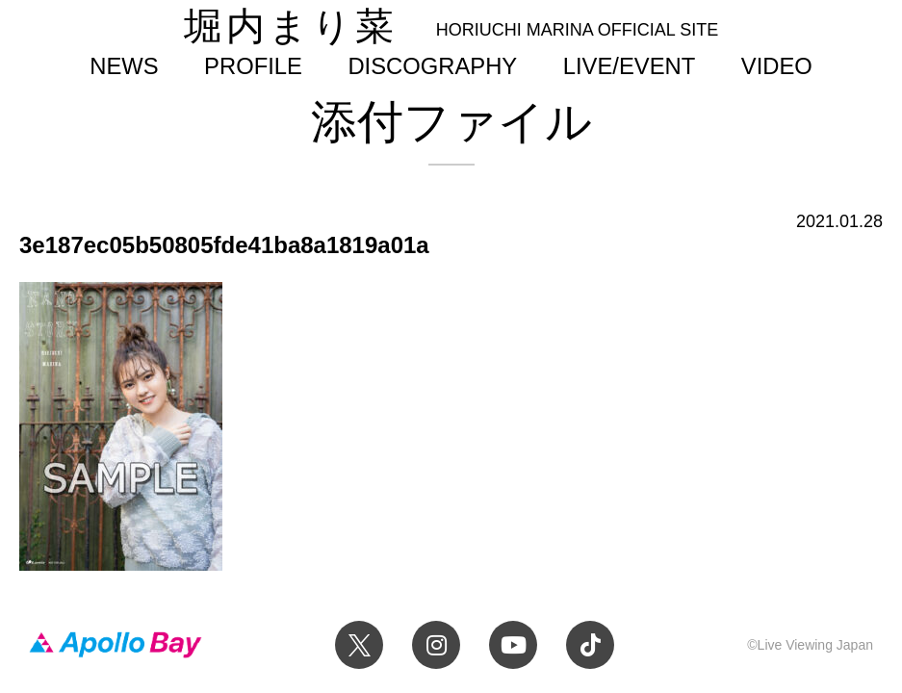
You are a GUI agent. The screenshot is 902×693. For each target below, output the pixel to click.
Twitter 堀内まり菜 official (359, 645)
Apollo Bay (115, 644)
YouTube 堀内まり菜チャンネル (513, 645)
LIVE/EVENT (629, 66)
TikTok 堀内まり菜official (590, 645)
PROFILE (253, 66)
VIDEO (776, 66)
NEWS (124, 66)
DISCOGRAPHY (432, 66)
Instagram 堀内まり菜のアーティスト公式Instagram (436, 645)
